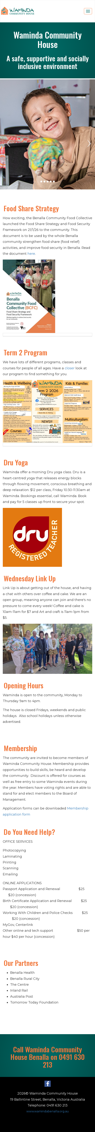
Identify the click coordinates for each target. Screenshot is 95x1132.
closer (70, 368)
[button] (7, 134)
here (31, 254)
